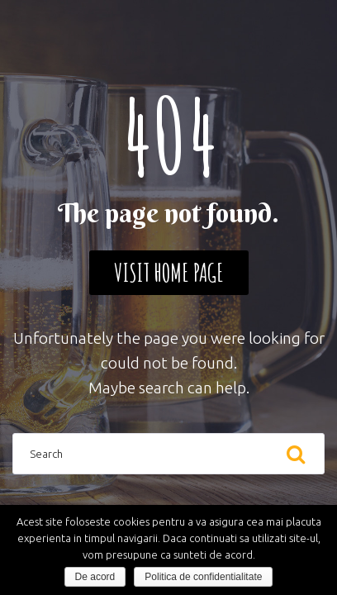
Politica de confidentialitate (203, 577)
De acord (95, 577)
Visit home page (169, 272)
